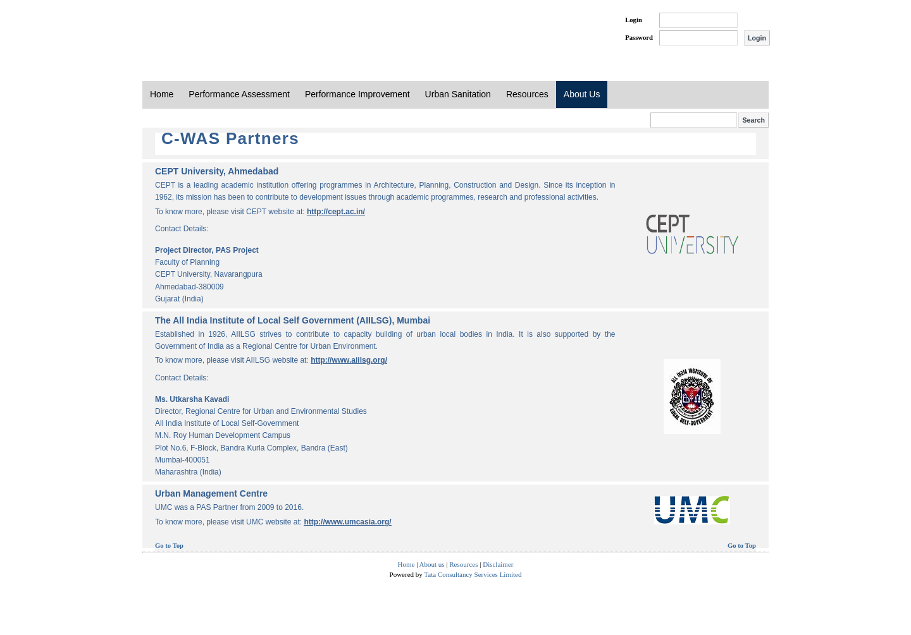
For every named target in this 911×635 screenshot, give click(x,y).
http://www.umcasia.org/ (347, 521)
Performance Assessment (239, 94)
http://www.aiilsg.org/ (349, 360)
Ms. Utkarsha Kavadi (192, 399)
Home (161, 94)
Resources (527, 94)
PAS (184, 30)
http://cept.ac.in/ (336, 211)
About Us (582, 94)
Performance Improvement (357, 94)
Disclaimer (498, 564)
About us (432, 564)
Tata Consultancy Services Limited (472, 574)
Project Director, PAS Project (207, 250)
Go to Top (169, 545)
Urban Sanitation (458, 94)
